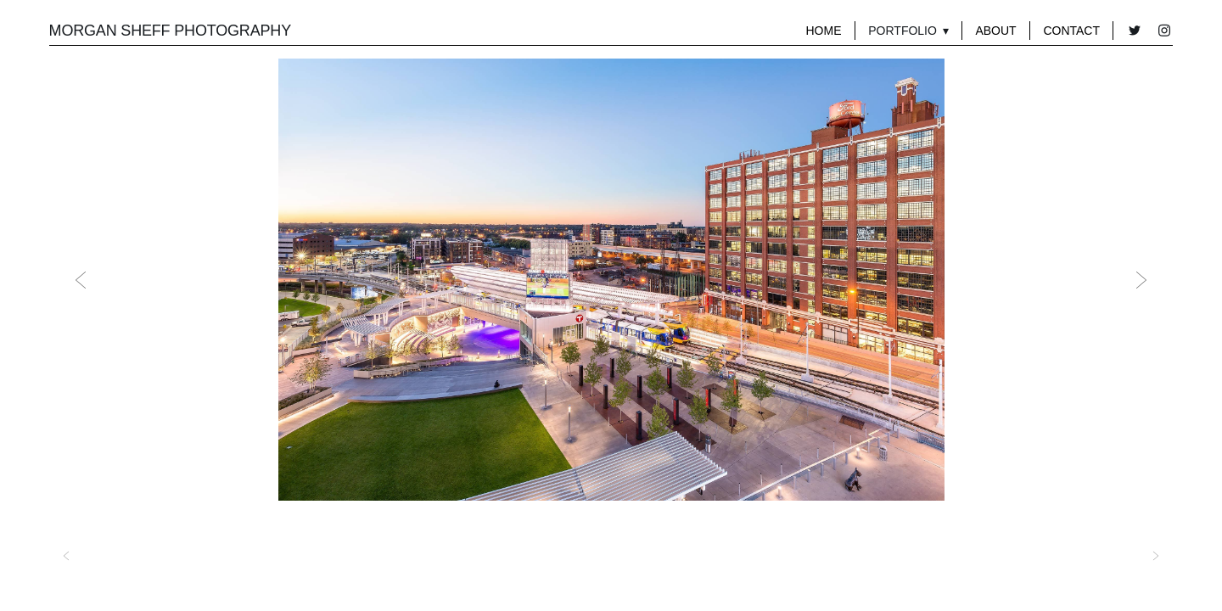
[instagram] (1164, 31)
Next (1141, 280)
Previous (80, 280)
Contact (1071, 30)
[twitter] (1134, 31)
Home (823, 30)
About (995, 30)
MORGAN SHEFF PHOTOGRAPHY (170, 30)
